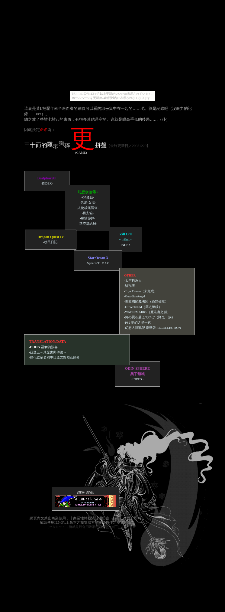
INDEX (47, 183)
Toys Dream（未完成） (141, 291)
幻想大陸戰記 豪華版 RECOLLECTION (153, 327)
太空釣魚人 (133, 280)
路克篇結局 (87, 223)
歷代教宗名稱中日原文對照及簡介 (55, 357)
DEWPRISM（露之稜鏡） (143, 307)
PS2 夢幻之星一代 (138, 322)
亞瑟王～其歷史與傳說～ (48, 352)
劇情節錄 (87, 218)
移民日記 (50, 242)
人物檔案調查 (88, 208)
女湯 (91, 202)
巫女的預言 (49, 347)
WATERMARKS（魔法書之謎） (147, 312)
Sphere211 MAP (98, 263)
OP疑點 (87, 197)
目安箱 (88, 213)
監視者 (130, 285)
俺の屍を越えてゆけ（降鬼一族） (150, 317)
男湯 (84, 202)
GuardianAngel (135, 296)
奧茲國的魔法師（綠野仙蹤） (146, 301)
